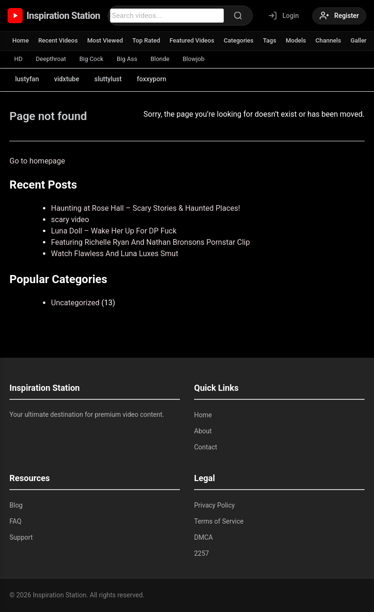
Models (296, 40)
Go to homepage (37, 160)
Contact (205, 447)
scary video (70, 219)
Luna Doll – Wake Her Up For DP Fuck (114, 230)
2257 (201, 553)
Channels (328, 40)
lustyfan (27, 79)
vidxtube (66, 79)
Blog (16, 505)
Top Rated (146, 40)
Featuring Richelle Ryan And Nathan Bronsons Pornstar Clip (150, 242)
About (203, 431)
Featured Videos (192, 40)
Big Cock (91, 58)
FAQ (15, 521)
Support (21, 537)
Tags (269, 40)
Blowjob (193, 58)
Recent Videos (58, 40)
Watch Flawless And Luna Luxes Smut (114, 253)
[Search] (238, 15)
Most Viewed (105, 40)
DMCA (203, 537)
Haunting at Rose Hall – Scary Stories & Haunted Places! (145, 208)
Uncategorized (75, 302)
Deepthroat (51, 58)
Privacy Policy (214, 505)
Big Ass (127, 58)
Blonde (160, 58)
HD (18, 58)
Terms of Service (219, 521)
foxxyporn (151, 79)
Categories (239, 40)
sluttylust (108, 79)
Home (20, 40)
